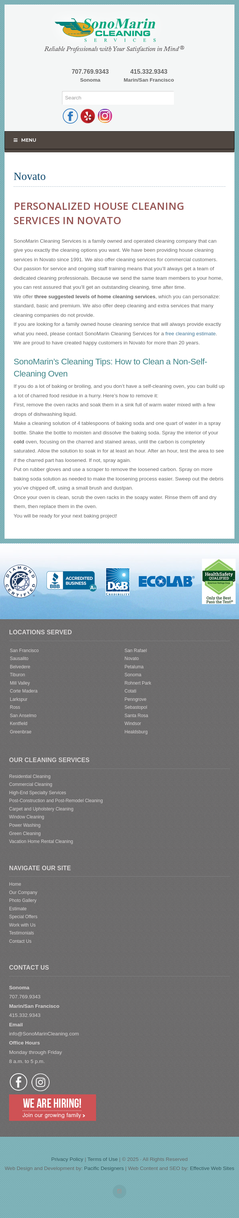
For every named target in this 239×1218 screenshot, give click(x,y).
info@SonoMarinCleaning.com (44, 1034)
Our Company (23, 892)
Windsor (132, 723)
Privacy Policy (67, 1159)
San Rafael (135, 650)
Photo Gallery (22, 900)
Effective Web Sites (212, 1168)
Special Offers (23, 916)
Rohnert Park (137, 683)
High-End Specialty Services (37, 792)
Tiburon (17, 674)
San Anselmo (23, 715)
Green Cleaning (25, 833)
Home (15, 884)
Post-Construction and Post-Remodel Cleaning (56, 800)
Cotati (130, 691)
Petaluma (134, 666)
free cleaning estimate (190, 333)
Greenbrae (20, 732)
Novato (131, 658)
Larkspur (19, 699)
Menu (24, 140)
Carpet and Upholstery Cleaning (41, 809)
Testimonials (21, 933)
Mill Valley (20, 683)
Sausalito (19, 658)
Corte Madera (23, 691)
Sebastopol (135, 707)
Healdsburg (135, 732)
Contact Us (20, 941)
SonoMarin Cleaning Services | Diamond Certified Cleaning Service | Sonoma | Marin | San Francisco (119, 32)
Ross (15, 707)
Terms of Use (102, 1159)
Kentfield (19, 723)
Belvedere (20, 666)
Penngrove (135, 699)
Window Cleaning (26, 817)
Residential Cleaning (30, 776)
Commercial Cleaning (30, 784)
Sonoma (132, 674)
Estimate (18, 908)
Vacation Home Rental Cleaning (41, 841)
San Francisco (24, 650)
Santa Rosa (136, 715)
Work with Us (22, 925)
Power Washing (24, 825)
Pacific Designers (104, 1168)
